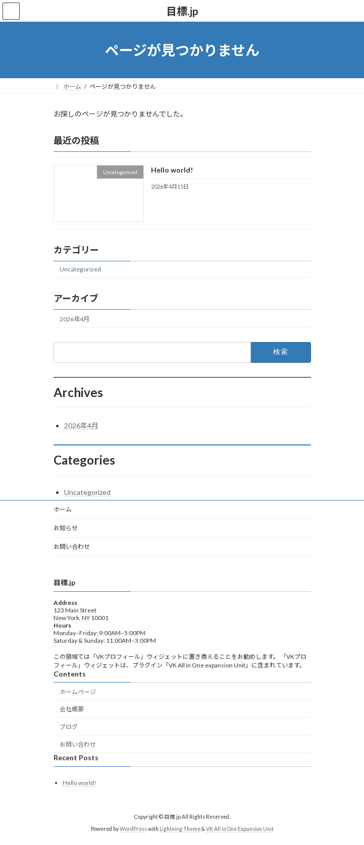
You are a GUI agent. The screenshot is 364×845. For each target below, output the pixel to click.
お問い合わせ (72, 546)
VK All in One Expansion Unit (240, 829)
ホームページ (78, 692)
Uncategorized (80, 269)
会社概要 (72, 709)
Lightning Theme (180, 829)
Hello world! (171, 170)
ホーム (63, 509)
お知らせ (66, 528)
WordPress (133, 829)
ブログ (69, 726)
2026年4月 (74, 319)
